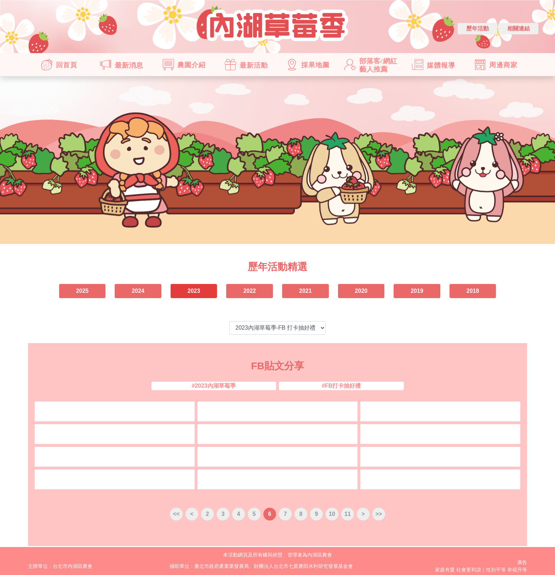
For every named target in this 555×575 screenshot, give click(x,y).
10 (332, 514)
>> (379, 514)
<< (176, 514)
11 (347, 514)
